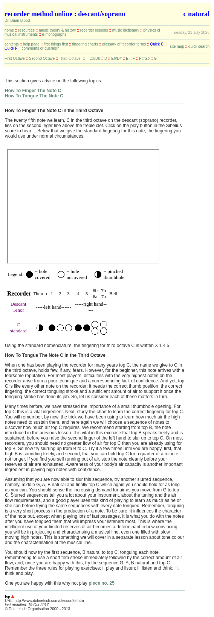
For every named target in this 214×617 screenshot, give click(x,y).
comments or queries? (40, 48)
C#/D (95, 58)
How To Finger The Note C (33, 90)
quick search (198, 46)
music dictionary (125, 30)
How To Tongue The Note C (34, 96)
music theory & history (57, 30)
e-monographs (54, 34)
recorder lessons (94, 30)
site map (177, 46)
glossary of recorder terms (124, 44)
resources (26, 30)
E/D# (116, 58)
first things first (56, 44)
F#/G (144, 58)
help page (31, 44)
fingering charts (85, 44)
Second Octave (42, 58)
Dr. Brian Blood (17, 20)
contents (12, 44)
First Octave (15, 58)
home (9, 30)
